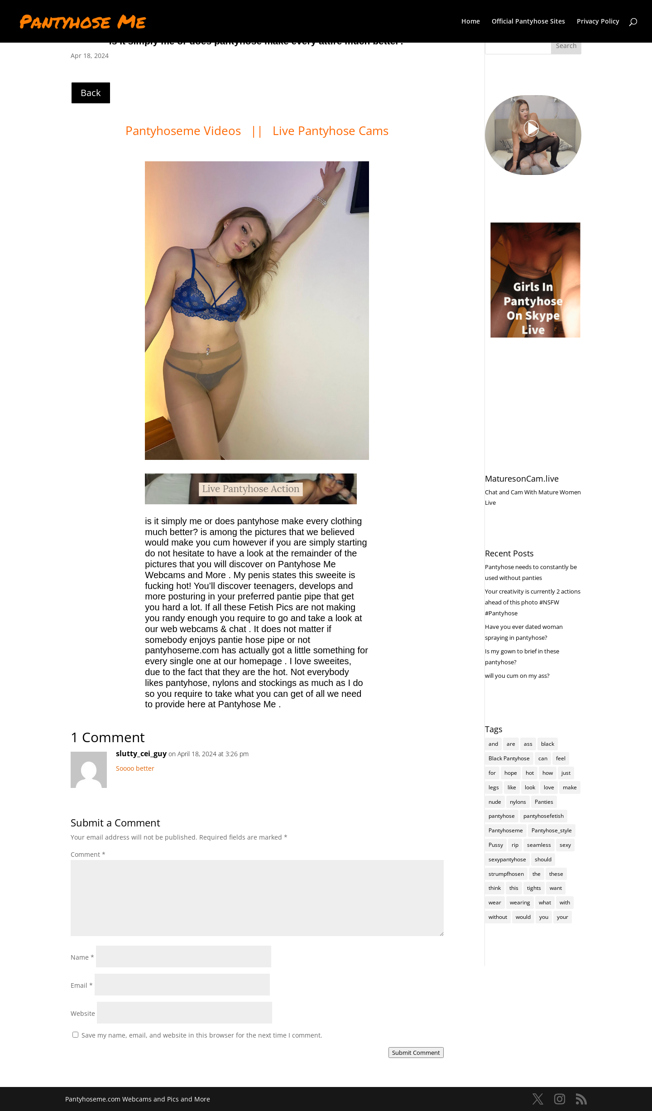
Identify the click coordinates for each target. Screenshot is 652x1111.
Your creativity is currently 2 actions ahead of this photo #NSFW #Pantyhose (532, 602)
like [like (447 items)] (512, 787)
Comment (88, 854)
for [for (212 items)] (492, 773)
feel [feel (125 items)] (561, 758)
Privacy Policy (598, 21)
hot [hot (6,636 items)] (530, 773)
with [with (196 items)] (565, 902)
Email (82, 985)
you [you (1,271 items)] (543, 917)
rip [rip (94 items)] (515, 845)
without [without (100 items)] (498, 917)
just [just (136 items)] (565, 773)
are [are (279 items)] (511, 744)
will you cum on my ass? (517, 675)
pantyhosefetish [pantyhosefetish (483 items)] (543, 816)
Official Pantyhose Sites (528, 21)
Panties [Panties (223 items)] (544, 802)
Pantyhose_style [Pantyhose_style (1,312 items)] (552, 830)
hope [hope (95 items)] (510, 773)
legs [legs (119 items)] (494, 787)
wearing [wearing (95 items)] (520, 902)
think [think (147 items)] (495, 888)
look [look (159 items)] (530, 787)
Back (91, 93)
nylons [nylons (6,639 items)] (518, 802)
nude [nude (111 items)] (495, 802)
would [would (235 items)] (523, 917)
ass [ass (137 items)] (528, 744)
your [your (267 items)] (562, 917)
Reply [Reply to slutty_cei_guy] (435, 757)
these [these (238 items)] (556, 874)
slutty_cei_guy (141, 753)
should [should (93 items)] (543, 859)
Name (82, 957)
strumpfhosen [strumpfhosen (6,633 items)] (506, 874)
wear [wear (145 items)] (495, 902)
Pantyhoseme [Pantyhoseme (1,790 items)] (506, 830)
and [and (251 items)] (493, 744)
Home (470, 21)
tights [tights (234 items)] (534, 888)
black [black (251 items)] (547, 744)
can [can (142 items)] (542, 758)
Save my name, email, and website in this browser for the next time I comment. (202, 1035)
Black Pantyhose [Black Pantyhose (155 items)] (509, 758)
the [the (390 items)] (536, 874)
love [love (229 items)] (549, 787)
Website (83, 1013)
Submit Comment (416, 1052)
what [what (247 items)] (545, 902)
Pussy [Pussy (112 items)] (496, 845)
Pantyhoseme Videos (184, 130)
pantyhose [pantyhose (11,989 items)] (502, 816)
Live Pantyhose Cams (330, 130)
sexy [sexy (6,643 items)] (565, 845)
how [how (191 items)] (547, 773)
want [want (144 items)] (556, 888)
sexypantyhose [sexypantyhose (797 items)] (507, 859)
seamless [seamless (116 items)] (539, 845)
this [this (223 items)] (513, 888)
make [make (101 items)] (570, 787)
